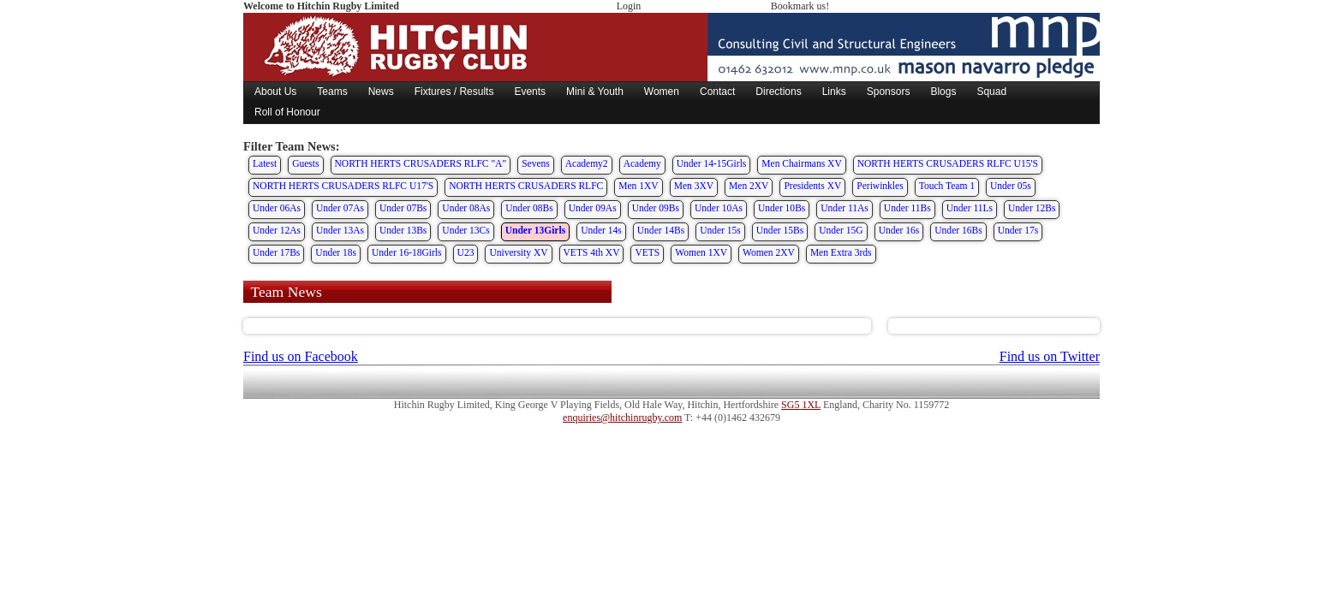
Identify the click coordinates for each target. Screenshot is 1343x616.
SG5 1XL (801, 405)
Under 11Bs (907, 208)
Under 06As (277, 208)
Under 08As (466, 208)
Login (629, 6)
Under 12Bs (1031, 208)
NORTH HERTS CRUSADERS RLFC (526, 186)
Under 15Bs (779, 230)
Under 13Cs (465, 230)
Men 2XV (748, 186)
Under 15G (841, 230)
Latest (265, 163)
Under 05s (1010, 186)
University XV (518, 252)
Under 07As (340, 208)
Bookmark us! (800, 6)
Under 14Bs (660, 230)
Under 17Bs (276, 252)
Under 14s (601, 230)
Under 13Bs (403, 230)
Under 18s (335, 252)
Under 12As (277, 230)
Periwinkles (880, 186)
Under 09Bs (655, 208)
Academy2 (586, 163)
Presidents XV (812, 186)
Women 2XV (769, 252)
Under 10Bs (781, 208)
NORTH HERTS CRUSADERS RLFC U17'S (343, 186)
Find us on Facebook (300, 356)
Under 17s (1018, 230)
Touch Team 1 (947, 186)
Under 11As (844, 208)
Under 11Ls (969, 208)
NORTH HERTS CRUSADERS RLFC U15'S (947, 163)
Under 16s (899, 230)
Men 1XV (638, 186)
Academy (642, 163)
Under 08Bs (528, 208)
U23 (466, 252)
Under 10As (719, 208)
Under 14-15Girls (712, 163)
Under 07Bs (403, 208)
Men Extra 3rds (841, 252)
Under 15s (720, 230)
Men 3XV (693, 186)
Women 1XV (701, 252)
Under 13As (340, 230)
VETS (647, 252)
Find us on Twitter (1050, 356)
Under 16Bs (958, 230)
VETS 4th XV (592, 252)
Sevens (536, 163)
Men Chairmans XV (801, 163)
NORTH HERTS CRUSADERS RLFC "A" (421, 163)
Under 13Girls (535, 230)
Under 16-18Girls (407, 252)
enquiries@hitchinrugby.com (622, 418)
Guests (305, 163)
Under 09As (593, 208)
